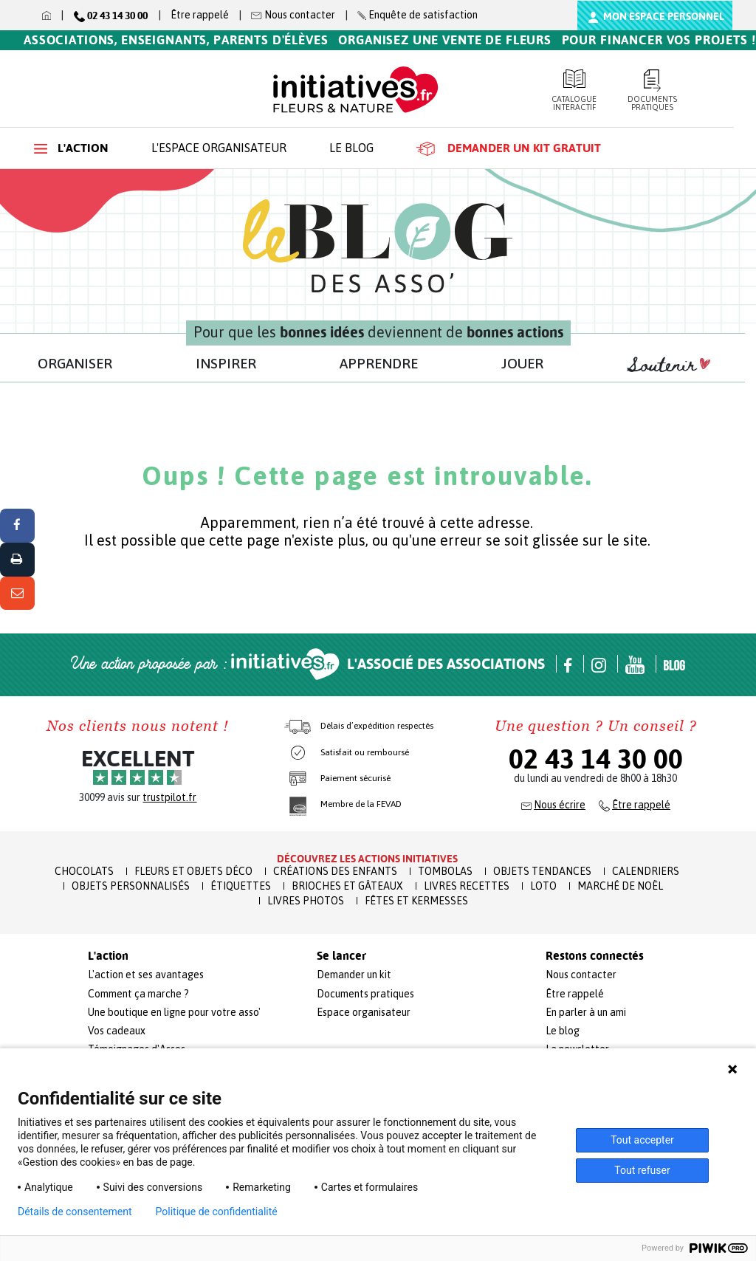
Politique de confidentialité (217, 1211)
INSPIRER (226, 363)
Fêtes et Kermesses (416, 900)
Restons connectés (595, 956)
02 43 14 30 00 (596, 759)
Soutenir (669, 365)
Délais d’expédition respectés (376, 726)
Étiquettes (240, 886)
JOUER (522, 363)
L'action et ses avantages (146, 974)
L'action (71, 148)
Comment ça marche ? (138, 994)
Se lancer (341, 956)
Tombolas (445, 871)
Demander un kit (354, 974)
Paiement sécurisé (355, 778)
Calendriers (645, 871)
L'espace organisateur (218, 147)
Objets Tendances (542, 871)
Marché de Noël (620, 886)
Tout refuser (642, 1170)
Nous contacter (581, 974)
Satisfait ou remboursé (364, 752)
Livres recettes (466, 886)
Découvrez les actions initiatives (367, 858)
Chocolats (84, 871)
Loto (543, 886)
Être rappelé (200, 15)
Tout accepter (642, 1140)
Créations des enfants (335, 871)
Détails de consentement (75, 1211)
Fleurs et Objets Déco (193, 871)
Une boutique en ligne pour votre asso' (174, 1012)
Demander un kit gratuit (508, 148)
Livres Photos (305, 900)
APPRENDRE (379, 363)
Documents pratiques (653, 90)
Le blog (351, 147)
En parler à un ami (586, 1012)
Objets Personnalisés (131, 886)
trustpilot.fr (169, 797)
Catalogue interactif (574, 90)
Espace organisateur (363, 1012)
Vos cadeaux (116, 1031)
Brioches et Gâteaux (347, 886)
